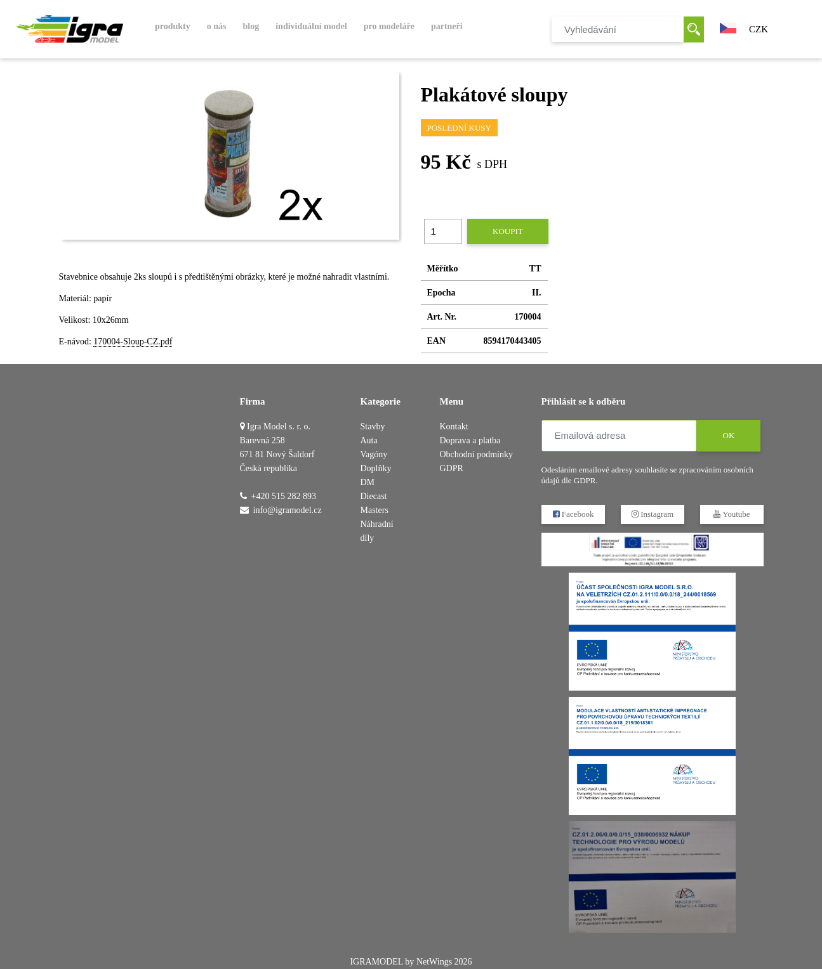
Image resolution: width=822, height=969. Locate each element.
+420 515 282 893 (283, 496)
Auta (369, 440)
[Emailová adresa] (619, 436)
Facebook (572, 514)
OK (728, 435)
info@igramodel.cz (287, 510)
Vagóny (374, 454)
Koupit (508, 231)
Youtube (731, 514)
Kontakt (454, 426)
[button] (728, 27)
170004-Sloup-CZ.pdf (132, 341)
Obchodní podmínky (477, 454)
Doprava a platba (470, 440)
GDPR (451, 468)
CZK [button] (758, 29)
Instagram (652, 514)
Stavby (373, 426)
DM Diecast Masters (374, 496)
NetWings (434, 961)
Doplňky (376, 468)
